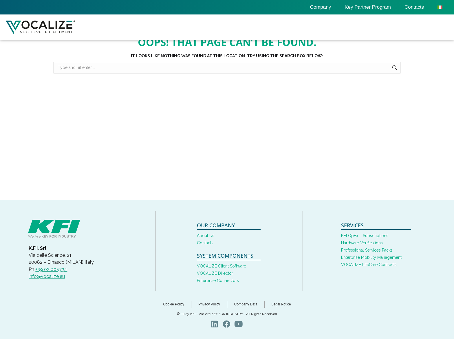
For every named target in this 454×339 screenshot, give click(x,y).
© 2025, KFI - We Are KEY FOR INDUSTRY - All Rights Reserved (227, 314)
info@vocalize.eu (47, 276)
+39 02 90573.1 (51, 269)
